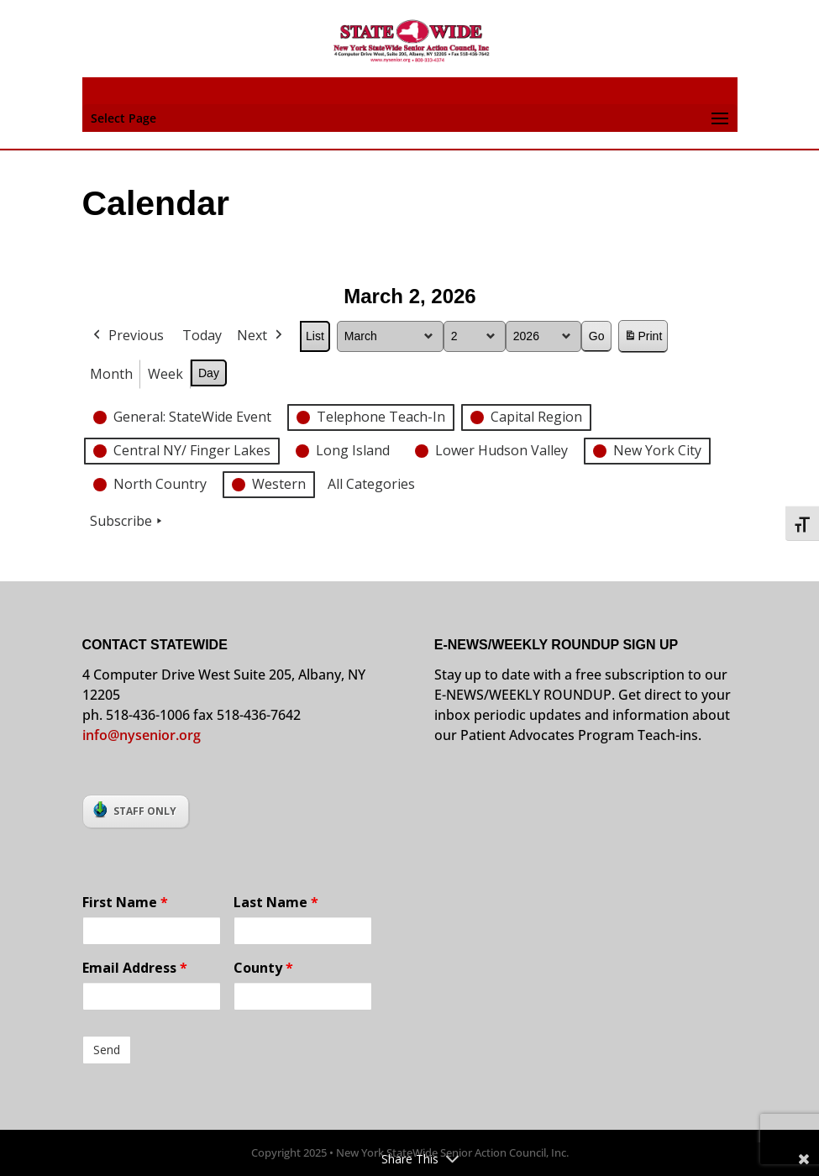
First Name (125, 902)
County (263, 967)
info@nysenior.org (141, 735)
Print (642, 339)
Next (261, 336)
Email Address (134, 967)
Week (165, 373)
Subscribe (127, 522)
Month (111, 373)
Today (202, 335)
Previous (127, 336)
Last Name (276, 902)
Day (208, 372)
